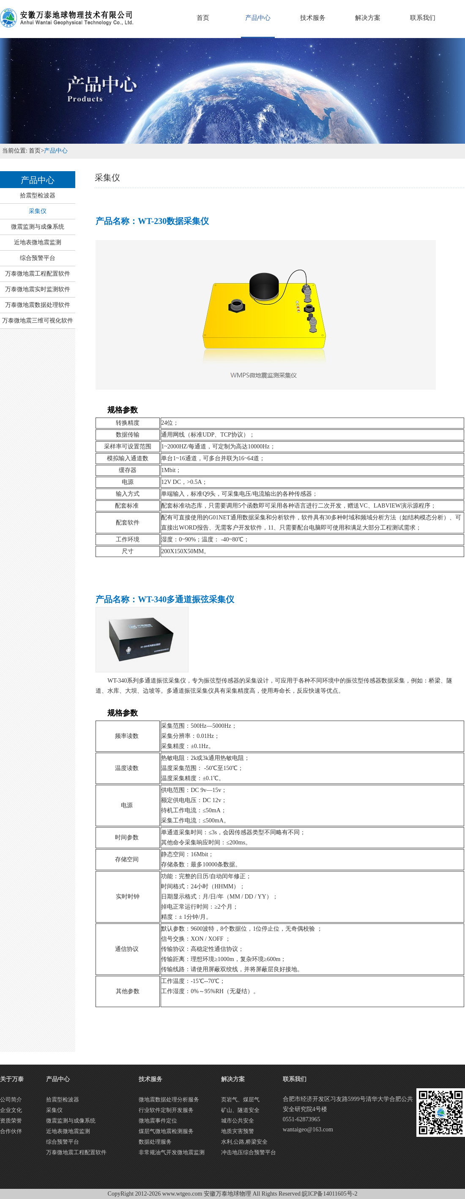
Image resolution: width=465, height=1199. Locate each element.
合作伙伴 (11, 1131)
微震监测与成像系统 (37, 227)
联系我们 (422, 17)
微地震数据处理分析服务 (169, 1099)
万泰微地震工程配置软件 (37, 273)
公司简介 (11, 1099)
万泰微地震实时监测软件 (37, 289)
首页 (203, 17)
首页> (35, 150)
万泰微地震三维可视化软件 (37, 320)
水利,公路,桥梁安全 (244, 1142)
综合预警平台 (37, 258)
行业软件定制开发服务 (166, 1110)
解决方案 (367, 17)
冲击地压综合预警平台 (248, 1152)
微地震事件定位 (158, 1120)
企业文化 (11, 1110)
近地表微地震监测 (37, 242)
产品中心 (258, 17)
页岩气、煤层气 (240, 1099)
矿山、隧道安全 (240, 1110)
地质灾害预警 (237, 1131)
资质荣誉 (11, 1120)
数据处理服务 (155, 1142)
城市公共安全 (237, 1120)
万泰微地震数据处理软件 (37, 305)
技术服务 (313, 17)
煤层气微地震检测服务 (166, 1131)
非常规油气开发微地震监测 (172, 1152)
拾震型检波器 (37, 195)
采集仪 (37, 211)
